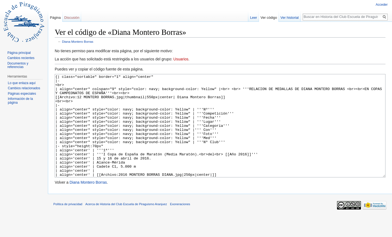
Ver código (269, 18)
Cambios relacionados (24, 88)
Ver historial (289, 18)
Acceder (382, 5)
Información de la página (20, 100)
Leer (253, 18)
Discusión (71, 18)
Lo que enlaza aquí (22, 83)
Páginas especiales (22, 94)
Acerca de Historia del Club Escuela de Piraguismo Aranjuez (126, 224)
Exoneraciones (180, 224)
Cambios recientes (20, 58)
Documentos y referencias (17, 65)
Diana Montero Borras (77, 41)
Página (55, 18)
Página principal (18, 53)
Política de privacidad (67, 224)
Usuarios (180, 59)
